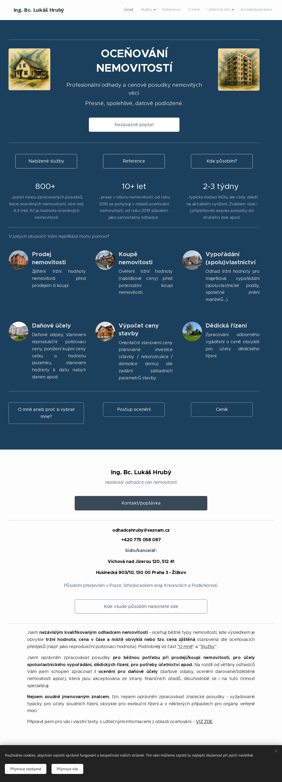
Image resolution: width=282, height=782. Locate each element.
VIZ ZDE (204, 721)
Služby (208, 646)
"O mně (184, 646)
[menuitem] (229, 10)
